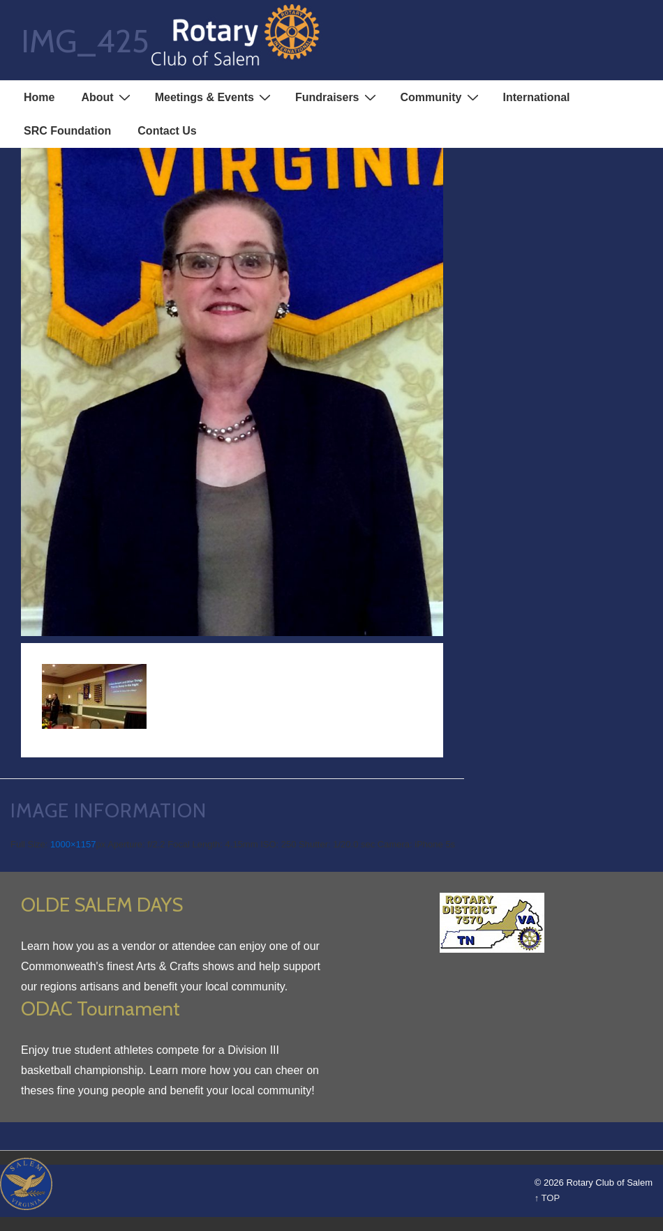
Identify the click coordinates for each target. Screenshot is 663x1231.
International (536, 97)
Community (441, 97)
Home (39, 97)
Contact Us (166, 131)
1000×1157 (73, 844)
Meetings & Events (214, 97)
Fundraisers (337, 97)
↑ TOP (547, 1198)
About (107, 97)
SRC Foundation (67, 131)
